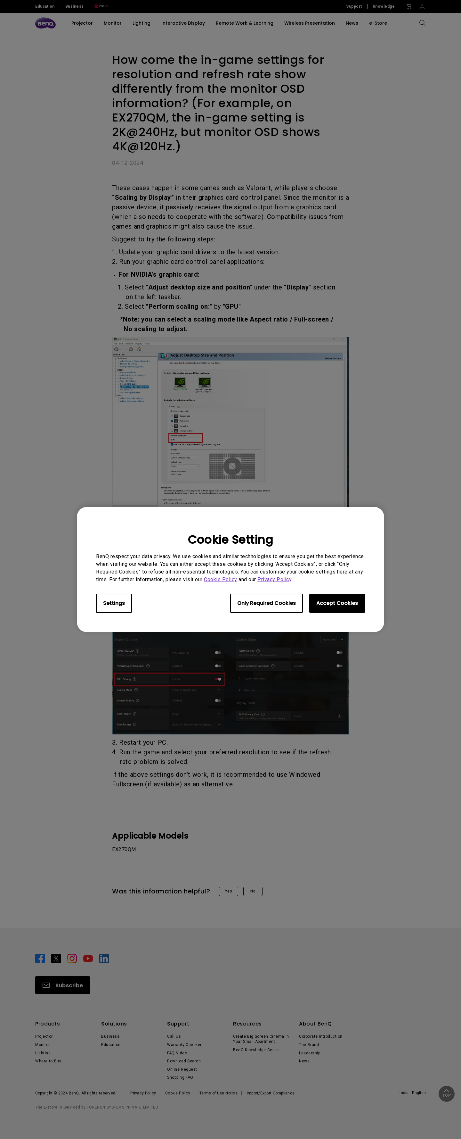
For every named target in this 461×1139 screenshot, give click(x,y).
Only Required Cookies (266, 603)
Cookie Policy (220, 579)
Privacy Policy (274, 579)
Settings (114, 603)
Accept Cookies (337, 603)
